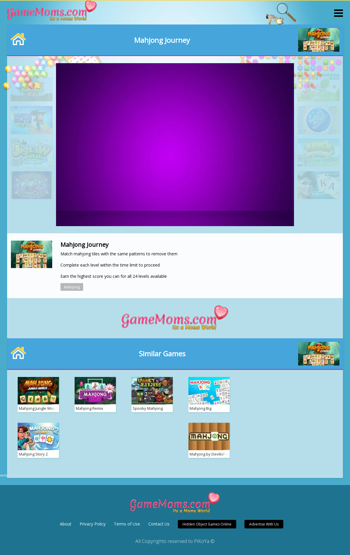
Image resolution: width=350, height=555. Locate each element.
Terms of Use (127, 524)
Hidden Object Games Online (207, 524)
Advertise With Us (264, 524)
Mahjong (72, 287)
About (65, 524)
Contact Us (159, 524)
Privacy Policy (93, 524)
